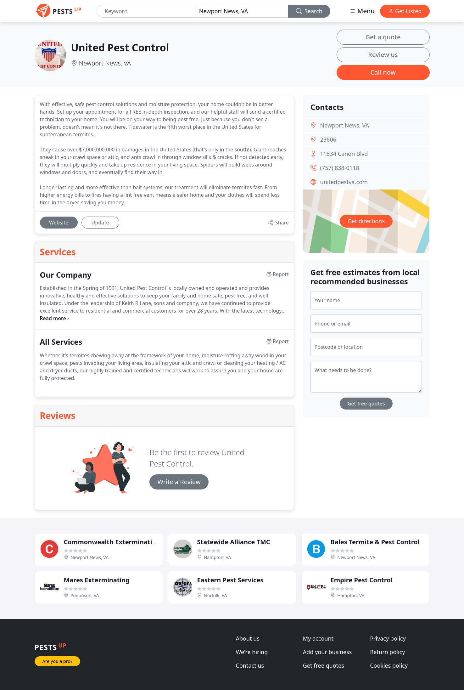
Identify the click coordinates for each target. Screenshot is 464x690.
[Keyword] (145, 11)
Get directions (366, 221)
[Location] (241, 11)
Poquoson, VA (84, 595)
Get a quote (383, 37)
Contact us (250, 665)
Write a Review (178, 482)
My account (318, 638)
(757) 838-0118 (339, 168)
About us (248, 638)
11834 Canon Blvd (344, 153)
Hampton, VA (217, 557)
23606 (328, 139)
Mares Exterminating (97, 580)
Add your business (327, 652)
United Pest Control (120, 47)
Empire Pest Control (362, 580)
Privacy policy (388, 638)
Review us (383, 54)
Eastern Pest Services (230, 580)
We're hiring (252, 652)
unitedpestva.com (344, 182)
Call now (383, 72)
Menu (362, 11)
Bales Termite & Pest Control (375, 542)
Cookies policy (389, 665)
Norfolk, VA (215, 595)
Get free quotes (366, 403)
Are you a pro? (57, 661)
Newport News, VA (105, 63)
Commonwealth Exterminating (112, 542)
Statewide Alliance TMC (233, 542)
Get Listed (405, 11)
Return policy (387, 652)
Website (58, 222)
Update (100, 222)
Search (309, 11)
